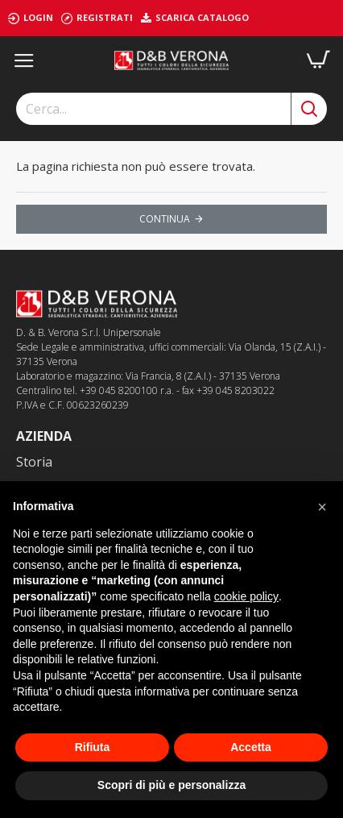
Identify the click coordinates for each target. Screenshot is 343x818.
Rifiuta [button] (92, 747)
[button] (322, 507)
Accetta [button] (250, 747)
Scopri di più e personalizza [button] (171, 785)
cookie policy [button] (246, 596)
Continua (164, 219)
